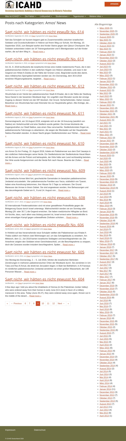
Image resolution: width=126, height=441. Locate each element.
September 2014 (107, 365)
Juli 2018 (104, 229)
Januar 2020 (105, 176)
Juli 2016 (104, 300)
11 (48, 303)
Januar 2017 (105, 283)
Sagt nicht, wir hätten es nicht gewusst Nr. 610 (44, 143)
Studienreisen (62, 16)
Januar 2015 (105, 354)
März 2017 (104, 277)
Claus (33, 36)
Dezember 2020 (107, 144)
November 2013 (107, 395)
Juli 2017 (104, 265)
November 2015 (107, 324)
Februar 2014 (106, 386)
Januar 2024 (105, 55)
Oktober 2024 (106, 43)
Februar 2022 (106, 102)
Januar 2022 (105, 105)
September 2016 (107, 294)
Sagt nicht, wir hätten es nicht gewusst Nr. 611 (44, 113)
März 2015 (104, 348)
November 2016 (107, 289)
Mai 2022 (104, 93)
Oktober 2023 (106, 61)
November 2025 (107, 31)
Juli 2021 (104, 123)
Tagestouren (79, 16)
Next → (61, 303)
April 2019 (104, 203)
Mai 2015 (104, 342)
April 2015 (104, 345)
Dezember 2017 (107, 250)
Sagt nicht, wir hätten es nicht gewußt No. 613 (44, 58)
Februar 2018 (106, 244)
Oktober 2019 (106, 185)
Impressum (10, 430)
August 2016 (105, 297)
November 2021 (107, 111)
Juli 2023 (104, 67)
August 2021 (105, 120)
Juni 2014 (104, 374)
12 (53, 303)
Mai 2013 (104, 413)
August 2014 (105, 368)
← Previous (16, 303)
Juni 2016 (104, 303)
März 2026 (104, 28)
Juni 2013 (104, 410)
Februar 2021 (106, 138)
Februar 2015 (106, 351)
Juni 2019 (104, 197)
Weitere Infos (96, 16)
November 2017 (107, 253)
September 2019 (107, 188)
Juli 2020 (104, 158)
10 (43, 303)
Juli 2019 (104, 194)
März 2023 (104, 75)
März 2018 (104, 241)
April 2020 (104, 167)
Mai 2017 (104, 271)
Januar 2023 (105, 81)
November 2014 (107, 360)
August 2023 (105, 64)
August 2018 (105, 226)
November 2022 (107, 84)
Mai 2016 (104, 306)
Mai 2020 (104, 164)
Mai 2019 (104, 200)
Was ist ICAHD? (13, 16)
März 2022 (104, 99)
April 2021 (104, 132)
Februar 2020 (106, 173)
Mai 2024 (104, 49)
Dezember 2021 (107, 108)
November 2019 (107, 182)
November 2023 (107, 58)
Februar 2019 (106, 209)
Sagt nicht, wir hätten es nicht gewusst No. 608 (45, 197)
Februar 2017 (106, 280)
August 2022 (105, 90)
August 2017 (105, 262)
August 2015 (105, 333)
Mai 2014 (104, 377)
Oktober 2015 (106, 327)
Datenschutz (40, 430)
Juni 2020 (104, 161)
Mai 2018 (104, 235)
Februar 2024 (106, 52)
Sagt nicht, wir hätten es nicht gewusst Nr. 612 (44, 86)
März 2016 (104, 312)
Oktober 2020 (106, 149)
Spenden (114, 4)
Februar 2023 (106, 78)
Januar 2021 (105, 141)
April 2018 (104, 238)
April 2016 (104, 309)
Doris (32, 63)
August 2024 (105, 46)
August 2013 (105, 404)
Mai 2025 (104, 40)
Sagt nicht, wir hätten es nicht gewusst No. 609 (45, 170)
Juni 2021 (104, 126)
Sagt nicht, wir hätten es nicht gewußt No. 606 (44, 224)
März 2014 (104, 383)
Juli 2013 (104, 407)
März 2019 (104, 206)
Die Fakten (30, 16)
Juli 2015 (104, 336)
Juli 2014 (104, 371)
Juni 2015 (104, 339)
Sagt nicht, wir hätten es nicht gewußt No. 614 (44, 31)
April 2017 (104, 274)
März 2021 (104, 135)
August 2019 (105, 191)
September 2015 (107, 330)
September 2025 (107, 34)
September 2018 (107, 223)
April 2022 (104, 96)
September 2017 (107, 259)
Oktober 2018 (106, 220)
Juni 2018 (104, 232)
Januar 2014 (105, 389)
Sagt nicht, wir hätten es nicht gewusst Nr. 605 (44, 251)
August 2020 (105, 155)
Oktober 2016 (106, 291)
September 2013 (107, 401)
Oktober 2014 (106, 363)
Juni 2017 (104, 268)
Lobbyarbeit (46, 16)
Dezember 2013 (107, 392)
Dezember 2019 (107, 179)
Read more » (39, 51)
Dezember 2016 (107, 286)
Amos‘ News (53, 36)
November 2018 (107, 217)
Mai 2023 (104, 72)
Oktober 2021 (106, 114)
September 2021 (107, 117)
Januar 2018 (105, 247)
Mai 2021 (104, 129)
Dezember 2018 (107, 214)
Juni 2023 (104, 69)
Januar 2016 (105, 318)
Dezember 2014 (107, 357)
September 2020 (107, 152)
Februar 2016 (106, 315)
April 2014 (104, 380)
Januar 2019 (105, 212)
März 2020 (104, 170)
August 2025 (105, 37)
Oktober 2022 (106, 87)
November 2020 (107, 146)
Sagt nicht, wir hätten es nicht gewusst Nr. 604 (44, 279)
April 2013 (104, 416)
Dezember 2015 (107, 321)
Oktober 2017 (106, 256)
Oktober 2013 (106, 398)
